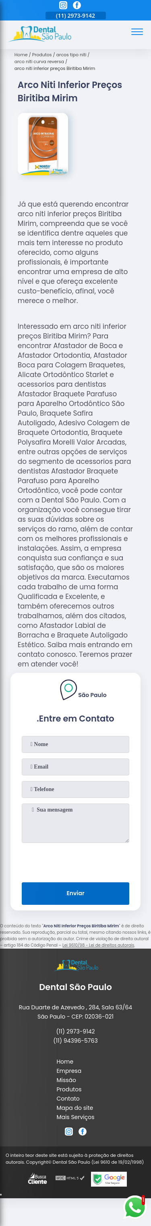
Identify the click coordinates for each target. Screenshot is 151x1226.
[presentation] (75, 861)
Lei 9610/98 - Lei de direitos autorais (98, 945)
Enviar (75, 893)
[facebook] (77, 6)
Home (64, 1062)
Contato (67, 1099)
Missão (66, 1080)
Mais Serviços (75, 1117)
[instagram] (63, 6)
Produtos (68, 1089)
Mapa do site (74, 1108)
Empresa (68, 1071)
